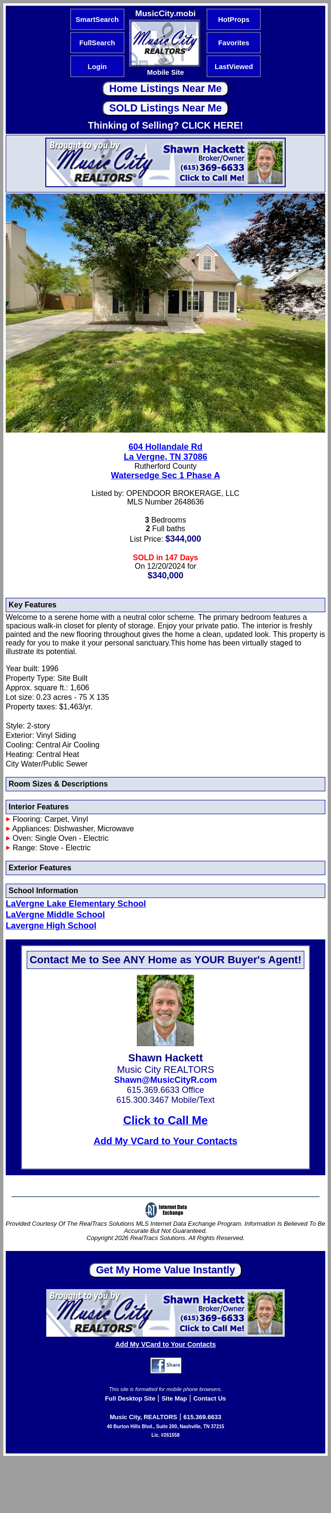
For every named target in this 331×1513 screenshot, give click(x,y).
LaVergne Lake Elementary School (76, 903)
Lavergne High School (51, 925)
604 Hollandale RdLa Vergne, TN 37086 (165, 452)
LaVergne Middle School (55, 914)
